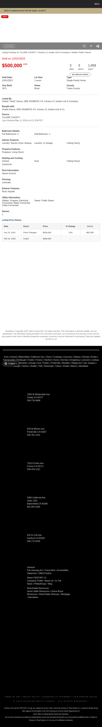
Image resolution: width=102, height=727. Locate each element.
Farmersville (9, 360)
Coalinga (57, 357)
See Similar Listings (80, 74)
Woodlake (83, 366)
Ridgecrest (76, 363)
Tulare (58, 366)
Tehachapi (48, 366)
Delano (77, 357)
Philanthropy (40, 584)
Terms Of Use (12, 696)
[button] (10, 363)
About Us (49, 581)
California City (37, 357)
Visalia (66, 366)
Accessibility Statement (57, 696)
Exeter (94, 357)
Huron (56, 360)
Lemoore (85, 360)
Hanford (48, 360)
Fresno (39, 360)
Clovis (49, 357)
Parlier (46, 363)
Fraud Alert (50, 570)
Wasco (74, 366)
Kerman (64, 360)
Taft (40, 366)
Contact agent (9, 46)
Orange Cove (35, 363)
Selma (25, 366)
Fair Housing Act (35, 570)
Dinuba (85, 357)
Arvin (6, 357)
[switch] (84, 46)
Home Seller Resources (38, 591)
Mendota (23, 363)
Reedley (66, 363)
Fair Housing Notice (85, 696)
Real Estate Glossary (49, 594)
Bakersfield (24, 357)
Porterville (55, 363)
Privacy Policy (31, 696)
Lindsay (95, 360)
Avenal (13, 357)
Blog (50, 584)
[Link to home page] (2, 4)
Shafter (33, 366)
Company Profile (35, 581)
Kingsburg (75, 360)
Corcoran (67, 357)
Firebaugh (21, 360)
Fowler (31, 360)
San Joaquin (89, 363)
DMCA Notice (45, 573)
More (97, 4)
